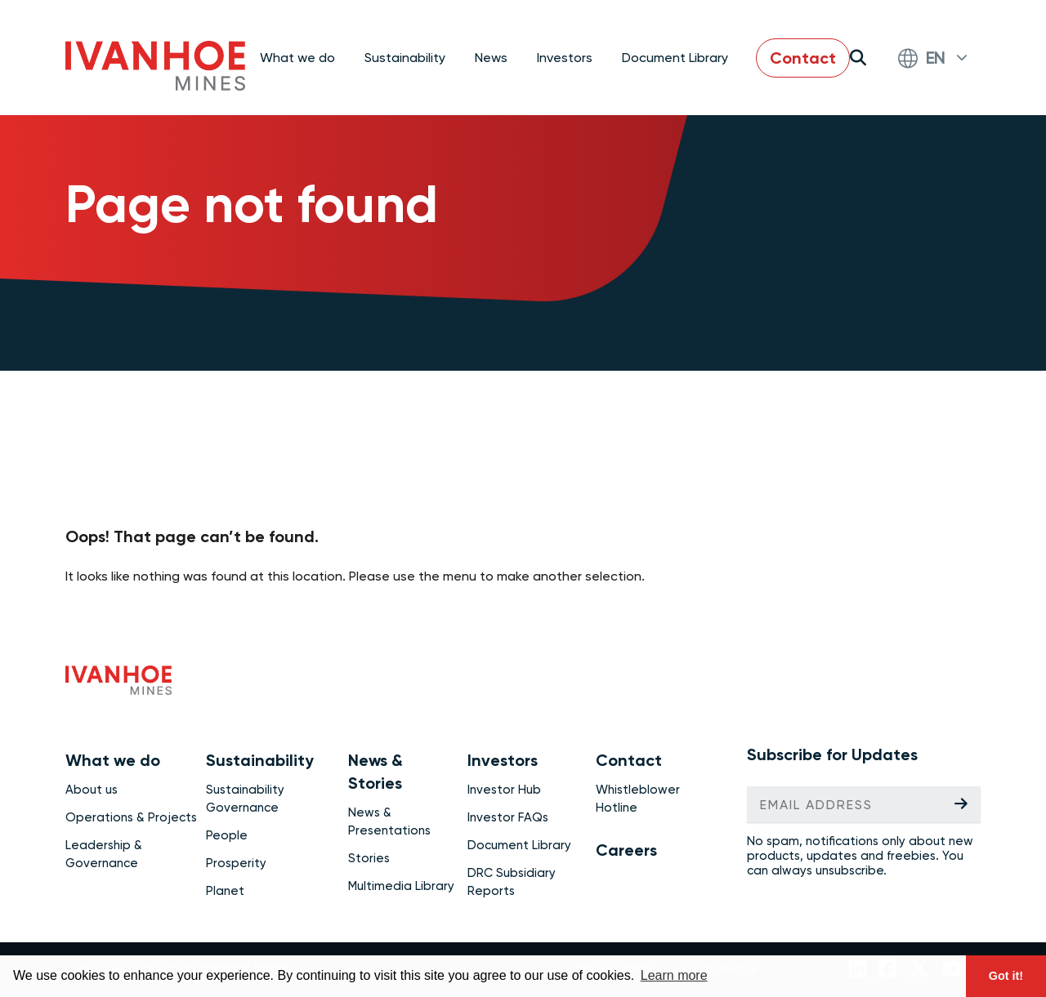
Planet (225, 891)
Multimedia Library (401, 886)
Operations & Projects (131, 817)
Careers (626, 850)
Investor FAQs (507, 817)
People (227, 835)
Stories (369, 858)
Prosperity (236, 863)
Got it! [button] (1006, 975)
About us (91, 789)
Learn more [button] (674, 975)
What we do (112, 760)
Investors (502, 760)
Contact (803, 58)
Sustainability (260, 760)
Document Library (675, 57)
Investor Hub (504, 789)
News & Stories (375, 771)
